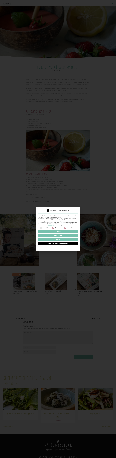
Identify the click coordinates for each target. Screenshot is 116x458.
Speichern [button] (58, 231)
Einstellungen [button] (51, 225)
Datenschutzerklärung (65, 223)
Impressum (73, 249)
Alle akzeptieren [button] (58, 235)
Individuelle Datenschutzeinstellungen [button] (58, 243)
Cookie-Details (43, 249)
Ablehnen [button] (58, 239)
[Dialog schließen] (78, 208)
